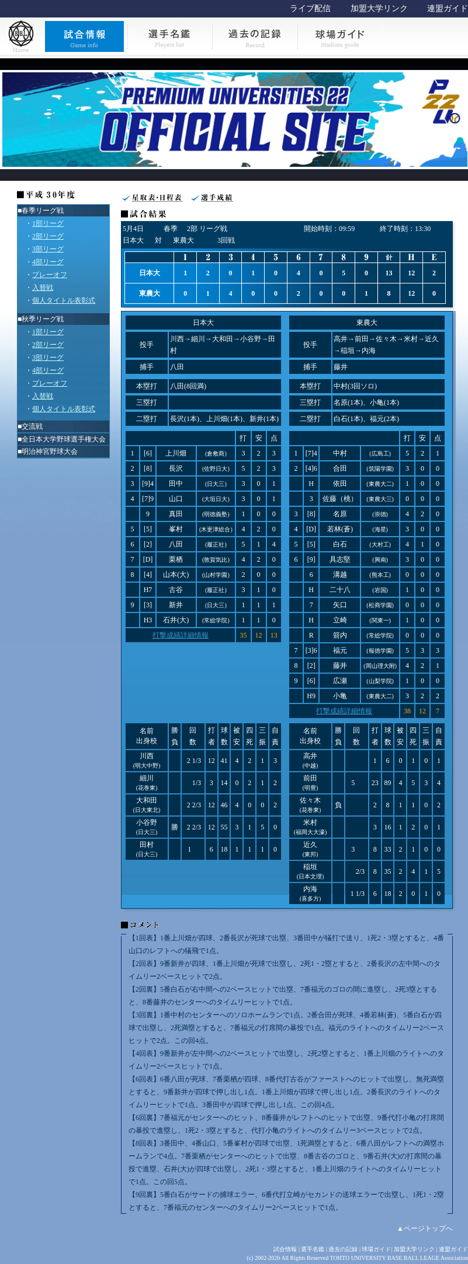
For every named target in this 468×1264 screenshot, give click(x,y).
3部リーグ (48, 249)
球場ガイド (376, 1249)
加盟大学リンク (379, 8)
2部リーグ (48, 236)
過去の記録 (343, 1249)
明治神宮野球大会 (50, 451)
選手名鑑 (312, 1249)
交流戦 (32, 426)
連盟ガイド (447, 8)
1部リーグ (48, 223)
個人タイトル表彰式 (63, 300)
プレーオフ (49, 275)
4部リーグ (48, 262)
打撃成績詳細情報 (180, 635)
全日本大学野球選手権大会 (64, 439)
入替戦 (42, 287)
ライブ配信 (310, 8)
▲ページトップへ (425, 1228)
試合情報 (285, 1249)
